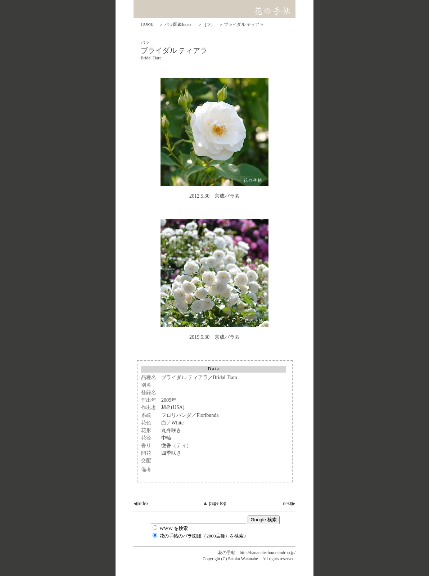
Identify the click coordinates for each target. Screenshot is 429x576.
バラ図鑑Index (177, 24)
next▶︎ (289, 503)
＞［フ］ (206, 24)
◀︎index (141, 503)
